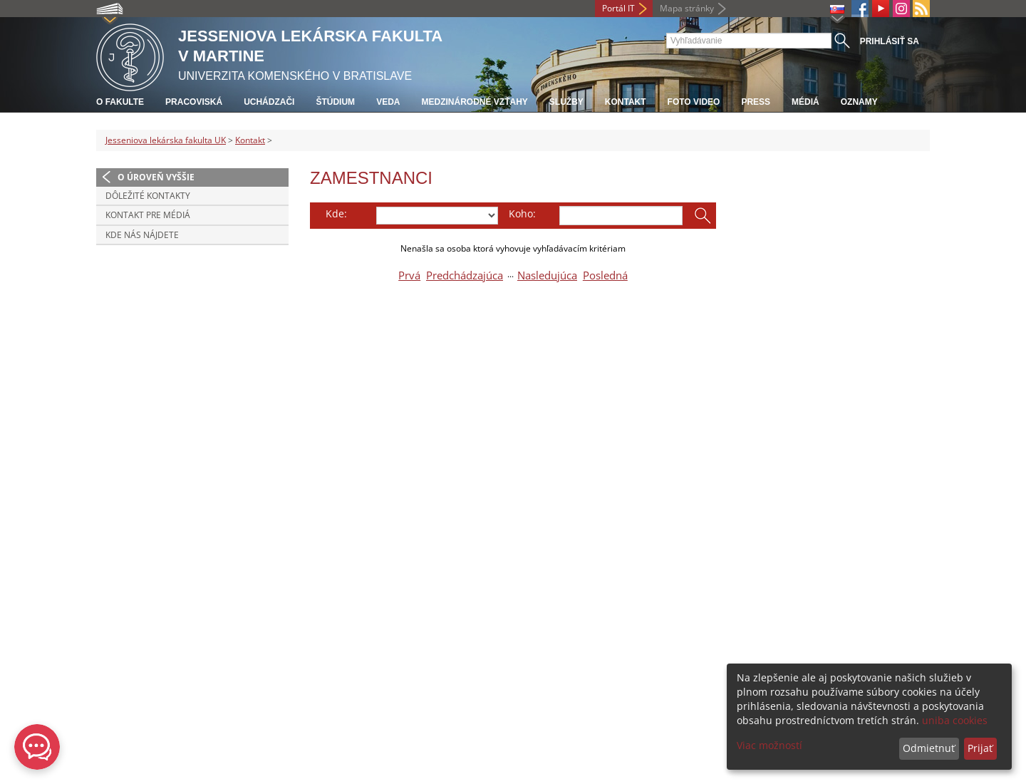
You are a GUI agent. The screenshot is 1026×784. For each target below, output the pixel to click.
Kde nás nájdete (142, 235)
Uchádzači (269, 102)
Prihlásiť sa (889, 41)
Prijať (980, 748)
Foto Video (694, 102)
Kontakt (625, 102)
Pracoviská (193, 102)
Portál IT (618, 8)
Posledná (605, 275)
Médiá (805, 102)
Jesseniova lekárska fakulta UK (165, 140)
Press (755, 102)
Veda (388, 102)
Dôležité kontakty (147, 196)
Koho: (522, 213)
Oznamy (859, 102)
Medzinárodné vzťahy (474, 102)
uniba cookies (955, 720)
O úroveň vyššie (156, 177)
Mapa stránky (687, 8)
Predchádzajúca (464, 275)
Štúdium (335, 102)
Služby (566, 102)
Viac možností (769, 745)
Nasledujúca (547, 275)
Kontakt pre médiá (147, 215)
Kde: (336, 213)
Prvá (409, 275)
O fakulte (120, 102)
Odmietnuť (929, 748)
